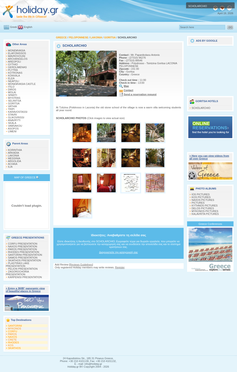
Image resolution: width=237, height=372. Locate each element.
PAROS (12, 334)
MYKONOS (14, 328)
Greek (13, 27)
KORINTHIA (15, 150)
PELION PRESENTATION (23, 268)
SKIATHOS (14, 348)
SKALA (12, 123)
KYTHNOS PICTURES (205, 205)
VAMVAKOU (15, 125)
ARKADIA (13, 152)
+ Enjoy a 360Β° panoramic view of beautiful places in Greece (25, 289)
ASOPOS (13, 128)
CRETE (12, 339)
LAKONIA (13, 155)
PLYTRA (13, 70)
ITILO (11, 86)
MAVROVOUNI (16, 56)
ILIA (10, 166)
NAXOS (12, 336)
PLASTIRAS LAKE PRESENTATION (17, 264)
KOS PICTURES (201, 197)
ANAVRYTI (14, 120)
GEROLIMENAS (17, 67)
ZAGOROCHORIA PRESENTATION (17, 273)
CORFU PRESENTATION (22, 243)
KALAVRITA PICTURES (205, 214)
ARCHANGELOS (17, 58)
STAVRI (12, 114)
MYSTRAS (14, 97)
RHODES (13, 342)
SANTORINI (15, 325)
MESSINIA (14, 158)
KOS (10, 345)
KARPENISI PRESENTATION (25, 277)
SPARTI (12, 95)
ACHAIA (12, 164)
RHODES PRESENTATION (23, 252)
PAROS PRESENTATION (22, 249)
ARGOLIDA (14, 161)
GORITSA (14, 103)
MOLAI (12, 92)
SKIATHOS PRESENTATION (24, 260)
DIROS (12, 89)
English (28, 27)
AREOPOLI (14, 61)
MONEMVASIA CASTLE (22, 84)
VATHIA (12, 106)
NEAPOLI (13, 81)
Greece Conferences (210, 224)
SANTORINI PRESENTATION (25, 254)
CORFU (12, 331)
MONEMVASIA (16, 50)
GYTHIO (13, 64)
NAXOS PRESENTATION (22, 246)
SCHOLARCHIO (201, 107)
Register (119, 267)
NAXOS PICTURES (203, 200)
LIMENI (12, 131)
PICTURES (198, 202)
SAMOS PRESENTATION (23, 257)
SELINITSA (14, 100)
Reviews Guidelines (81, 264)
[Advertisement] (210, 69)
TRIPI (11, 109)
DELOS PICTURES (203, 208)
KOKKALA (14, 75)
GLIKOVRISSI (16, 117)
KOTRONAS (15, 72)
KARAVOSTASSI (17, 111)
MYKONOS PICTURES (205, 211)
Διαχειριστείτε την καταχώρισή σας (118, 252)
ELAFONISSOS (17, 53)
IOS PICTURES (201, 194)
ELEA (11, 78)
